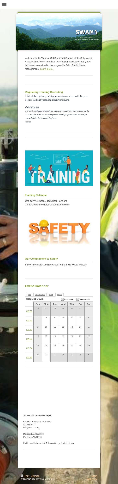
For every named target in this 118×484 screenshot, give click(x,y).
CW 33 (29, 339)
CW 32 (29, 330)
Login (94, 476)
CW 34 (29, 348)
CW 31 (29, 320)
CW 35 (29, 357)
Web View (92, 479)
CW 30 (29, 311)
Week (51, 295)
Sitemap (35, 476)
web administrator (66, 443)
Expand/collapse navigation (59, 4)
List (29, 295)
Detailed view (40, 295)
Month (59, 295)
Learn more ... (47, 69)
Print (25, 476)
